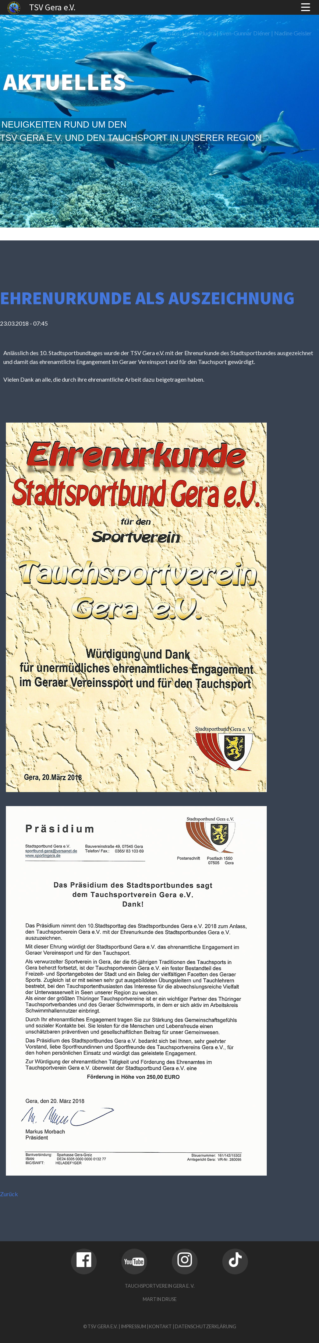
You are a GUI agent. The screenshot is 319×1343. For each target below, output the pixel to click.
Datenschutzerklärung (205, 1326)
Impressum (133, 1326)
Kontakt (160, 1326)
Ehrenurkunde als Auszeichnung (147, 298)
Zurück (9, 1193)
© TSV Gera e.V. (100, 1326)
